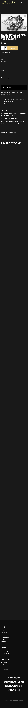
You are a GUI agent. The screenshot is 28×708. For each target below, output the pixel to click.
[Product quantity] (4, 48)
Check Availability (6, 52)
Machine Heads (13, 66)
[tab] (14, 87)
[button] (25, 16)
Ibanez (2, 70)
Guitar (2, 66)
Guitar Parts (7, 66)
